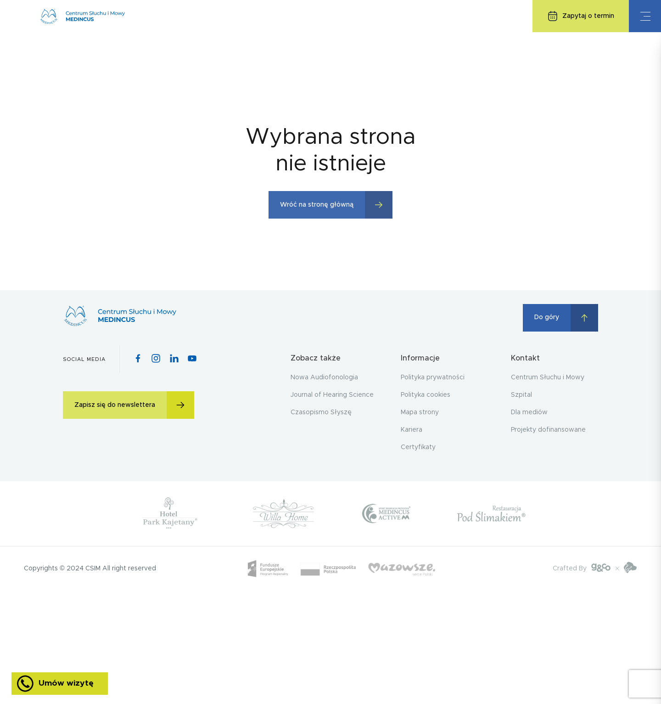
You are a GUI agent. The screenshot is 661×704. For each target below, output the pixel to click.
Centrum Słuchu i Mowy (547, 377)
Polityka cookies (425, 395)
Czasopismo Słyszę (321, 412)
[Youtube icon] (192, 359)
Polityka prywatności (433, 377)
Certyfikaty (418, 447)
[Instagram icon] (155, 359)
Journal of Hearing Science (332, 395)
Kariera (411, 430)
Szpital (521, 395)
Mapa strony (420, 412)
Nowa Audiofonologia (324, 377)
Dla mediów (529, 412)
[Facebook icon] (138, 359)
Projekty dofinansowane (548, 430)
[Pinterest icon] (174, 359)
